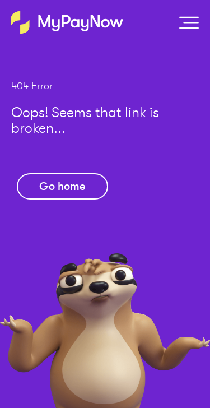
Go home (62, 186)
